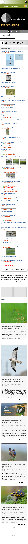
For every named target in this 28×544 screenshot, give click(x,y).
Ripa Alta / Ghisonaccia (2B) (7, 211)
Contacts (15, 535)
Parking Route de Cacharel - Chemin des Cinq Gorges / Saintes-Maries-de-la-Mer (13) (13, 142)
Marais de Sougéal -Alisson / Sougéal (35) (10, 246)
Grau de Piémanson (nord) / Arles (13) (9, 123)
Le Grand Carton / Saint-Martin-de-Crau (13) (10, 137)
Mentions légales (10, 535)
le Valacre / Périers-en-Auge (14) (8, 153)
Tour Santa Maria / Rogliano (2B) (8, 215)
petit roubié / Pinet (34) (6, 242)
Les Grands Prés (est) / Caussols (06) (9, 82)
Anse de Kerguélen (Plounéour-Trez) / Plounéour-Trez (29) (13, 170)
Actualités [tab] (3, 299)
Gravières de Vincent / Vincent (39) (8, 256)
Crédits (19, 535)
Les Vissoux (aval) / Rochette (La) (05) (9, 72)
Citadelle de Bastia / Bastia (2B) (8, 204)
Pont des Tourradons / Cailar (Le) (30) (9, 219)
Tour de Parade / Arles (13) (6, 145)
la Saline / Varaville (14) (6, 149)
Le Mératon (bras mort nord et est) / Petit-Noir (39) (11, 260)
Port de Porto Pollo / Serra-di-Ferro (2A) (9, 197)
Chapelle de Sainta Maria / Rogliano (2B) (9, 200)
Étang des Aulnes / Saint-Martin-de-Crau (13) (10, 111)
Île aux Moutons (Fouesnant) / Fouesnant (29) (10, 185)
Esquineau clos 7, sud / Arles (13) (8, 107)
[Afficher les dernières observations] (7, 38)
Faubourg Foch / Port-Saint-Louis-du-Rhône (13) (11, 119)
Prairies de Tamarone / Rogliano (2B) (9, 208)
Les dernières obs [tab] (5, 35)
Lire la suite (21, 341)
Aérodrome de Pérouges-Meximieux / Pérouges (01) (12, 51)
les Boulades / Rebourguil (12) (7, 86)
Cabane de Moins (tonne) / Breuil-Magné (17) (10, 156)
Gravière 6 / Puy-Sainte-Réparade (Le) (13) (10, 127)
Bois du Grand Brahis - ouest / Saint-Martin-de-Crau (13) (13, 100)
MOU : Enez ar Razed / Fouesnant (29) (9, 193)
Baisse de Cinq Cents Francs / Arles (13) (9, 96)
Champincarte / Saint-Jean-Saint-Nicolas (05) (10, 68)
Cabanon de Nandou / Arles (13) (8, 104)
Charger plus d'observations (14, 269)
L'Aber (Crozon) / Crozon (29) (7, 189)
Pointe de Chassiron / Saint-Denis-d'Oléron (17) (11, 167)
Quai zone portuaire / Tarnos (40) (8, 263)
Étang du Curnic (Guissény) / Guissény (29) (10, 181)
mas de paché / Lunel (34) (6, 238)
